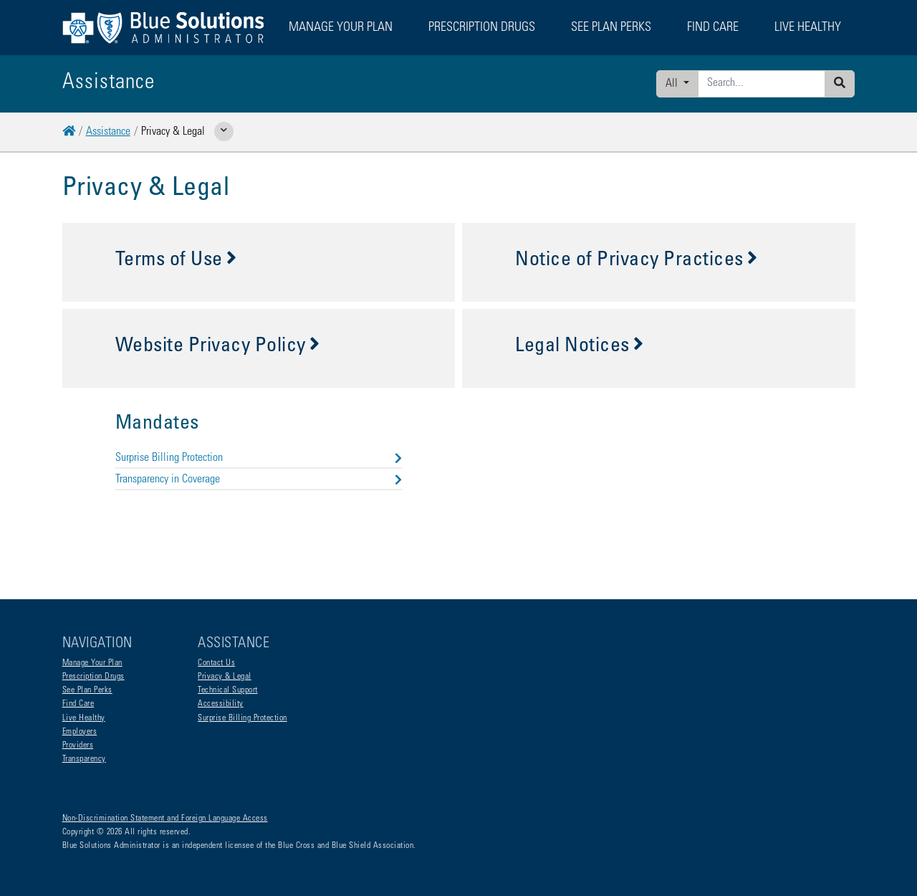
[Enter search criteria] (761, 83)
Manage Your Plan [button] (341, 28)
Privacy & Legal (224, 676)
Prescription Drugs (481, 28)
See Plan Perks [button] (611, 28)
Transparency (84, 759)
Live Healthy (83, 718)
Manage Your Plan (92, 663)
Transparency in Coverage (258, 479)
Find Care (78, 704)
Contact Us (216, 663)
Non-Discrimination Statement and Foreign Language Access (165, 818)
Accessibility (221, 704)
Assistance (108, 132)
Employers (79, 732)
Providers (78, 745)
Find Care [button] (713, 28)
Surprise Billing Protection (258, 458)
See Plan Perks (87, 690)
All (673, 84)
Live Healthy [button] (807, 28)
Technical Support (228, 690)
